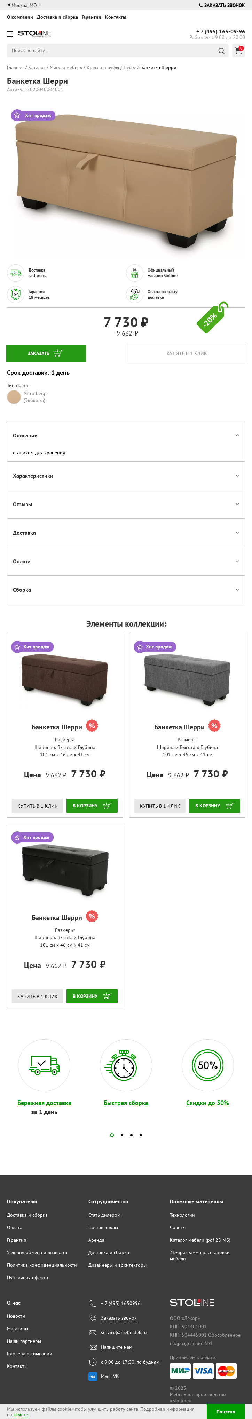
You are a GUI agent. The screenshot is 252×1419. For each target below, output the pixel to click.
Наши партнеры (24, 1341)
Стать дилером (104, 1215)
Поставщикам (103, 1227)
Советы (178, 1227)
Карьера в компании (29, 1354)
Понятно (225, 1412)
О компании (20, 17)
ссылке (21, 1414)
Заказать (38, 353)
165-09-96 (220, 31)
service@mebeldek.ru (124, 1332)
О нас (14, 1302)
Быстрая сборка (126, 1103)
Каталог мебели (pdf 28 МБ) (200, 1240)
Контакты (115, 17)
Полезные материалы (196, 1201)
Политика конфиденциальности (42, 1265)
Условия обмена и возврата (37, 1252)
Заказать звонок (222, 5)
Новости (16, 1316)
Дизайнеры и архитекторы (117, 1265)
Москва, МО (24, 5)
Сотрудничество (108, 1201)
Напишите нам (116, 1347)
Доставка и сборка (57, 17)
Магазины (17, 1328)
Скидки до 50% (207, 1103)
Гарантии (91, 17)
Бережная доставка (44, 1103)
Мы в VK (110, 1376)
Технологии (182, 1215)
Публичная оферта (27, 1277)
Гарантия (16, 1240)
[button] (112, 1135)
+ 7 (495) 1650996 (121, 1303)
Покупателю (22, 1201)
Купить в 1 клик (187, 353)
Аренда (96, 1240)
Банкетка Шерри (65, 726)
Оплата (14, 1227)
